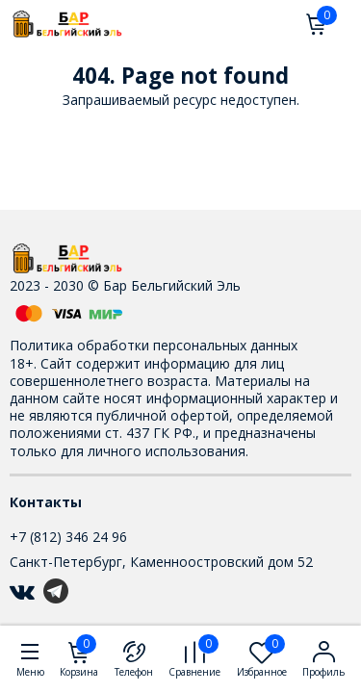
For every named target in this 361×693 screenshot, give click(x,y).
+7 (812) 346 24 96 (68, 536)
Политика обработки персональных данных (153, 345)
